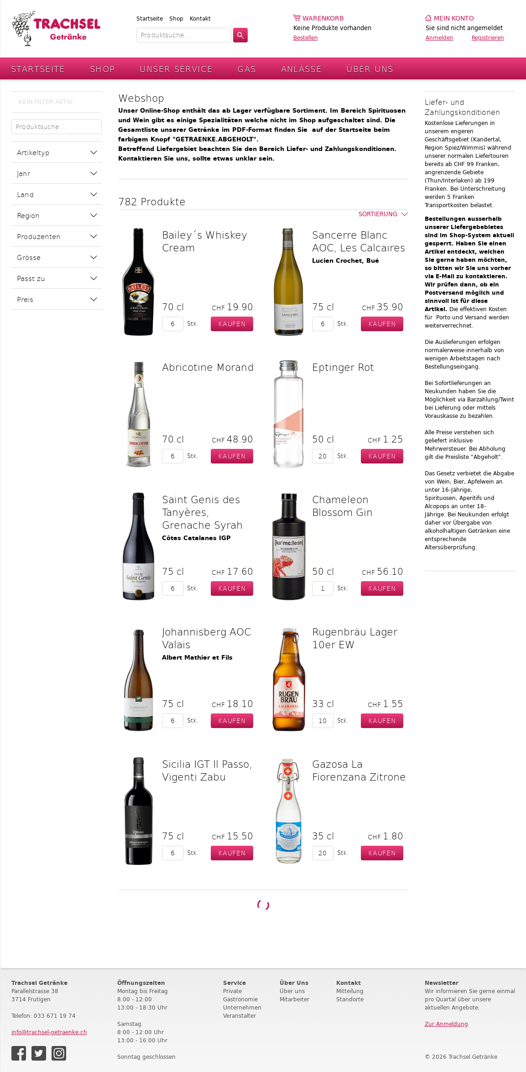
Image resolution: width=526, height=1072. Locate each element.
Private (232, 991)
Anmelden (439, 37)
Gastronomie (240, 999)
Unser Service (176, 68)
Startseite (149, 18)
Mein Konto (454, 18)
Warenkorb (323, 18)
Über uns (292, 991)
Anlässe (301, 68)
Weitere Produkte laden (263, 905)
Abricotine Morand (208, 367)
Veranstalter (239, 1015)
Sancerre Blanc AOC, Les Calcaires (358, 241)
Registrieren (488, 37)
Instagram (59, 1053)
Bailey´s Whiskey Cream (204, 241)
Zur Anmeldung (446, 1024)
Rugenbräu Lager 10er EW (354, 637)
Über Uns (369, 68)
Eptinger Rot (343, 367)
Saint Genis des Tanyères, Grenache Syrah (202, 511)
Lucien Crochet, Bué (345, 260)
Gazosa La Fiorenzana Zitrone (359, 770)
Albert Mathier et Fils (197, 657)
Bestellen (305, 37)
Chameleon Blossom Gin (342, 505)
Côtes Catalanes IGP (196, 538)
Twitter (38, 1053)
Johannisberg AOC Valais (206, 637)
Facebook (18, 1053)
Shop (176, 18)
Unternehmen (242, 1007)
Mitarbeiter (294, 999)
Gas (246, 68)
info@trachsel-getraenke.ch (49, 1032)
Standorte (350, 999)
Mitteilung (350, 991)
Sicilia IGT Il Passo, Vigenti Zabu (207, 770)
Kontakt (200, 18)
